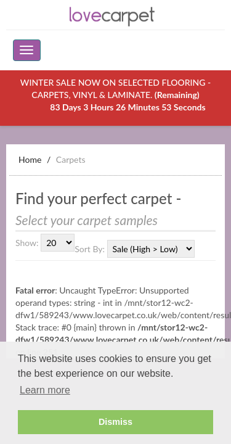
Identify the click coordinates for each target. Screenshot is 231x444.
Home (29, 159)
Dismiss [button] (115, 422)
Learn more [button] (45, 390)
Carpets (71, 159)
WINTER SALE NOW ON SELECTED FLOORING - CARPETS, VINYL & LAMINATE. (115, 95)
